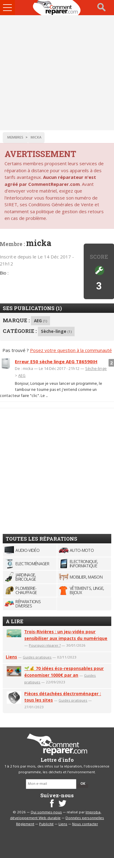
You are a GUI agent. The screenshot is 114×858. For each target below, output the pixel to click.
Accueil (57, 7)
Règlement (25, 824)
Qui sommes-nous (46, 812)
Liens (11, 657)
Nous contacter (85, 824)
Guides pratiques (37, 657)
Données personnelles (84, 818)
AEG (40, 320)
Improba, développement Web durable (55, 815)
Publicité (46, 824)
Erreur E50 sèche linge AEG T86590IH (56, 361)
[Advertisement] (57, 73)
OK (82, 784)
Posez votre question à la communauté (71, 350)
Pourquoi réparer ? (45, 645)
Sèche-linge (56, 331)
